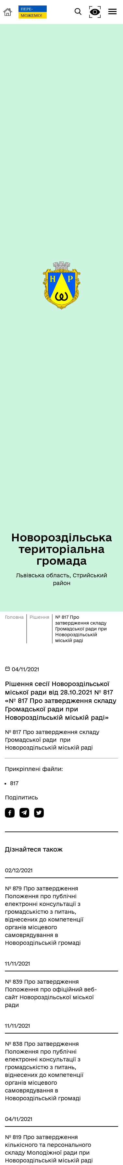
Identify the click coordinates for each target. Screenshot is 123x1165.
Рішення (39, 617)
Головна (14, 617)
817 (14, 783)
